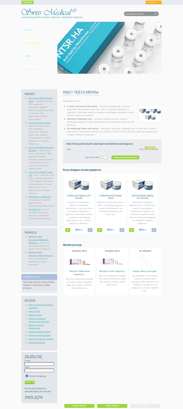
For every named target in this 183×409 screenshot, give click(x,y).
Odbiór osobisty (91, 78)
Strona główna (31, 78)
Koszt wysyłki (71, 78)
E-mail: (28, 360)
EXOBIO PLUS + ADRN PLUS (39, 197)
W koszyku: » (153, 2)
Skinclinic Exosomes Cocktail (41, 339)
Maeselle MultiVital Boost (39, 332)
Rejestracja (111, 78)
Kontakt (151, 78)
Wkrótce (145, 406)
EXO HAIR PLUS (35, 209)
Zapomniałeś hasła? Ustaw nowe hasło (38, 391)
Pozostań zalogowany (37, 376)
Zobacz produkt (79, 406)
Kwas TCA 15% (34, 311)
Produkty (51, 78)
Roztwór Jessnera (35, 315)
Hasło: (27, 367)
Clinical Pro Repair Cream (39, 123)
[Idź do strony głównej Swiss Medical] (49, 10)
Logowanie (27, 2)
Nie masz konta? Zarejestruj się (35, 388)
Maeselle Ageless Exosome (40, 335)
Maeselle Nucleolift (37, 342)
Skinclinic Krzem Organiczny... (41, 255)
